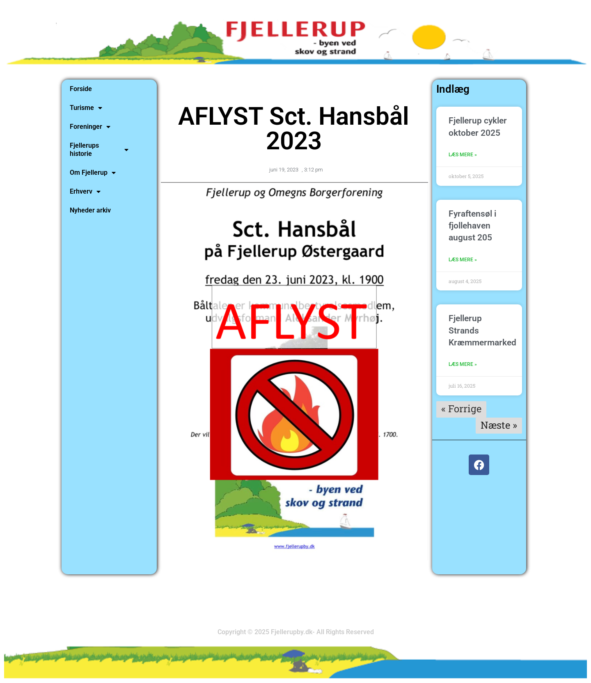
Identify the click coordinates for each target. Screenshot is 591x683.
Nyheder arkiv (90, 210)
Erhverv (85, 191)
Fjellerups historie (99, 150)
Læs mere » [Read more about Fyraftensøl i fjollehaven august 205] (463, 260)
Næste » (499, 425)
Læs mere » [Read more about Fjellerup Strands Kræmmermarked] (463, 364)
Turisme (86, 108)
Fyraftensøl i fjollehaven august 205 (472, 226)
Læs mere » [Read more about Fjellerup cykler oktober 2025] (463, 155)
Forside (81, 89)
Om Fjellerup (93, 172)
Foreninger (90, 126)
